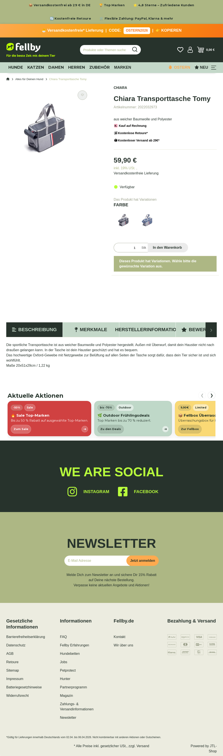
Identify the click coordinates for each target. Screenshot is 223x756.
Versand (143, 746)
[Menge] (127, 248)
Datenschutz (15, 645)
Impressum (14, 679)
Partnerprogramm (73, 687)
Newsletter (68, 717)
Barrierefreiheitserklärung (25, 637)
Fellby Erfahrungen (74, 645)
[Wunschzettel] (180, 49)
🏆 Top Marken (112, 5)
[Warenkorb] (206, 49)
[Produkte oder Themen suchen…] (104, 50)
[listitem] (49, 418)
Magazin (66, 695)
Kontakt (119, 637)
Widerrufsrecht (17, 695)
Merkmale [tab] (91, 329)
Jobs (63, 662)
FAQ (63, 637)
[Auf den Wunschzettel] (82, 95)
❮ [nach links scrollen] (202, 395)
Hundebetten (70, 653)
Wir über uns (123, 645)
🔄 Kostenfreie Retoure (70, 18)
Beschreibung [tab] (34, 329)
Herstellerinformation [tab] (147, 329)
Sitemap (12, 670)
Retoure (12, 662)
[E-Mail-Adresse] (97, 561)
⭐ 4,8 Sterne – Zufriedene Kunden (163, 5)
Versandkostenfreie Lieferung (136, 173)
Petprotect (68, 670)
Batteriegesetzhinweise (24, 687)
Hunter (65, 679)
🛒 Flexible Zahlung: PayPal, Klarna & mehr (136, 18)
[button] (190, 49)
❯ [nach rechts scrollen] (211, 395)
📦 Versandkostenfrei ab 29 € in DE (59, 5)
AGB (10, 653)
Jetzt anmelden (142, 560)
